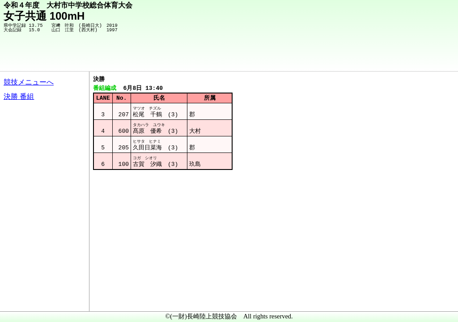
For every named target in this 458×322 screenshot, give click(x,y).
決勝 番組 (19, 96)
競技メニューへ (29, 82)
